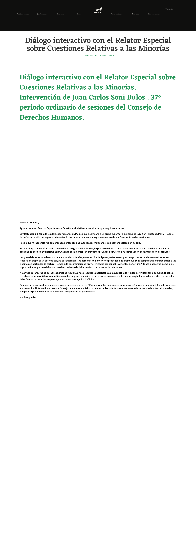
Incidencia (109, 55)
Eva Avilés (89, 55)
